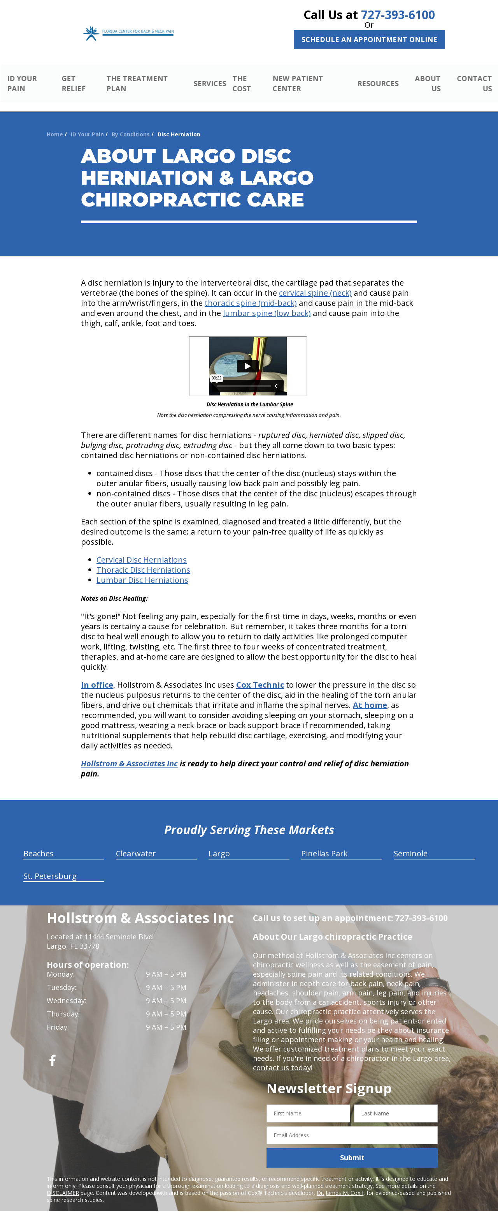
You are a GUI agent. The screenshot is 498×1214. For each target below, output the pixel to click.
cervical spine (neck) (315, 284)
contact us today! (282, 1058)
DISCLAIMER (63, 1183)
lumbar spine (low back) (267, 304)
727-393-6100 (398, 15)
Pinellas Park (324, 844)
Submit (352, 1148)
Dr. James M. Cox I (340, 1183)
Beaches (38, 844)
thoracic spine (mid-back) (251, 294)
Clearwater (136, 844)
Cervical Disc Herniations (141, 550)
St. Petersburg (50, 867)
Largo (219, 844)
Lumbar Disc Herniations (142, 571)
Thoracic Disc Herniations (143, 561)
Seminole (411, 844)
